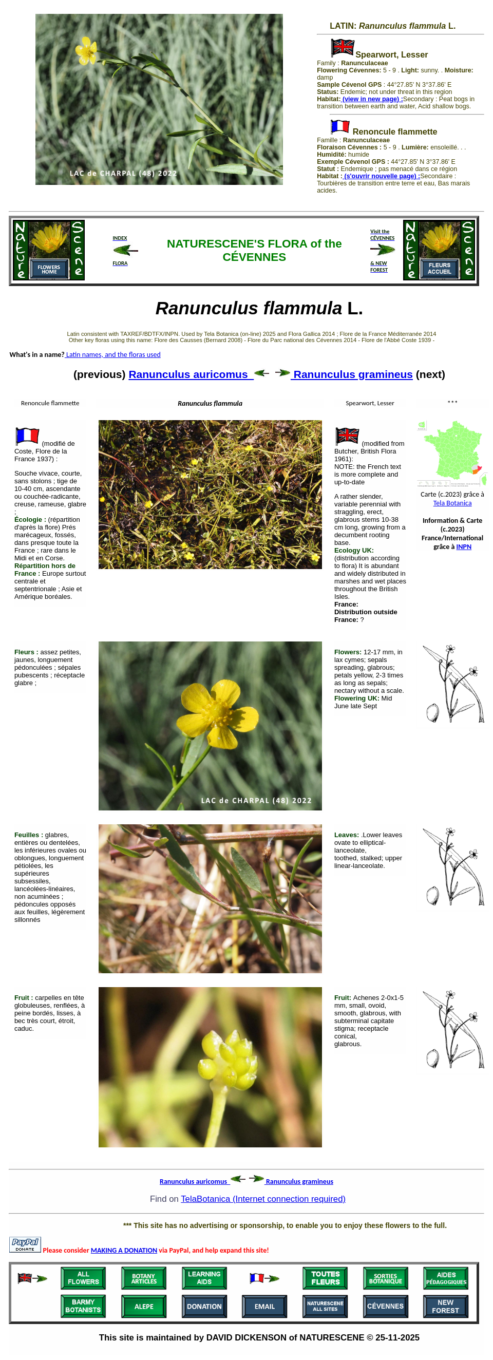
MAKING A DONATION (124, 1250)
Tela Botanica (452, 503)
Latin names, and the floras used (113, 354)
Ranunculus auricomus (198, 374)
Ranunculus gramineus (344, 374)
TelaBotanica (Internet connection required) (263, 1199)
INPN (464, 546)
